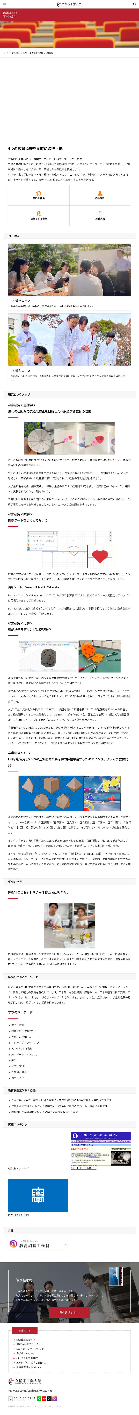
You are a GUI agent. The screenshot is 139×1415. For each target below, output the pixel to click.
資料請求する (67, 1312)
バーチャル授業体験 (27, 1358)
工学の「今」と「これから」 (31, 1362)
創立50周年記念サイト (28, 1344)
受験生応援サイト (25, 1339)
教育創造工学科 (10, 12)
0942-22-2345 (24, 1398)
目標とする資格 (38, 215)
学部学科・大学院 (19, 53)
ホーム (5, 53)
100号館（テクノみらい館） (31, 1349)
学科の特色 (39, 195)
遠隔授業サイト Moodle (28, 1367)
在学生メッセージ (25, 1353)
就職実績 (100, 215)
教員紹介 (100, 195)
